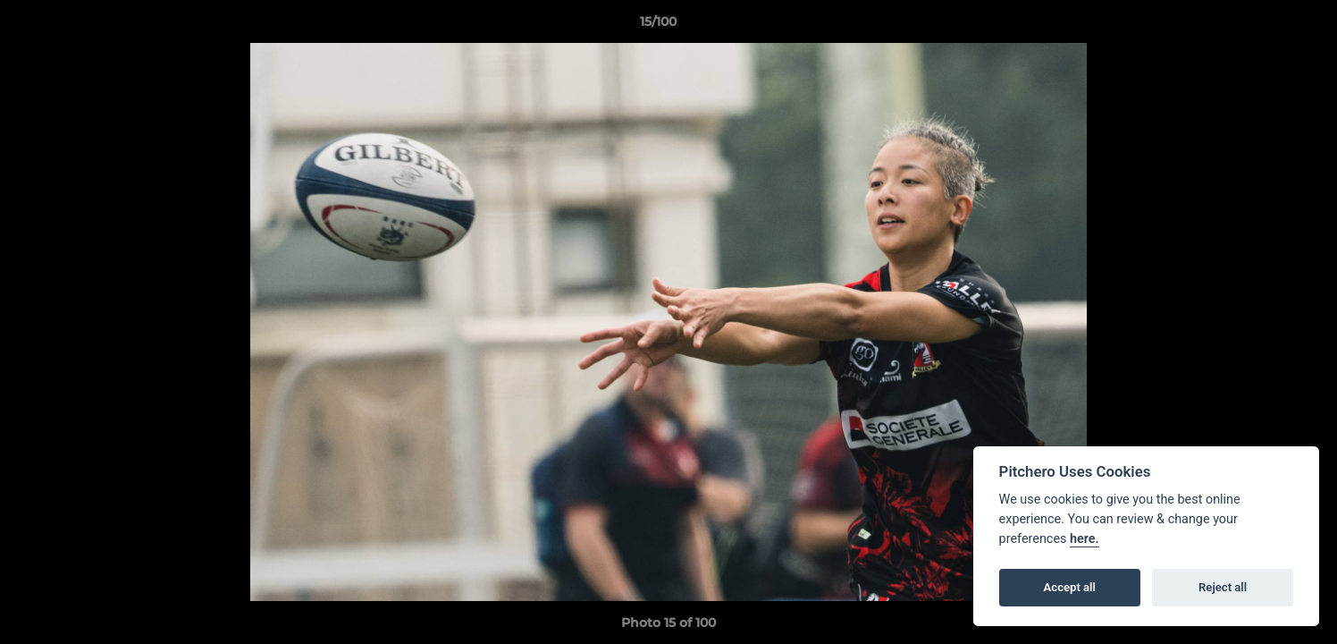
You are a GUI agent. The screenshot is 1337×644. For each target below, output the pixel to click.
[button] (1262, 26)
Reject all (1222, 587)
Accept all (1070, 587)
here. (1084, 539)
